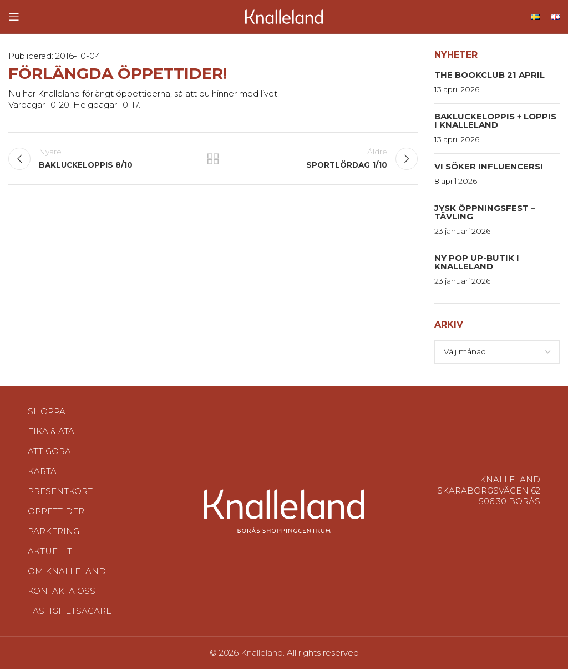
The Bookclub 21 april (489, 74)
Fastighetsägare (69, 611)
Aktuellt (50, 551)
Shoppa (46, 411)
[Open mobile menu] (14, 17)
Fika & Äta (51, 431)
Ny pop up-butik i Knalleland (476, 262)
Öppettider (56, 511)
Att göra (49, 451)
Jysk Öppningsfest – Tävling (484, 212)
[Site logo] (284, 16)
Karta (42, 471)
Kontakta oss (61, 591)
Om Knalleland (67, 571)
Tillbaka (213, 159)
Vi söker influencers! (488, 166)
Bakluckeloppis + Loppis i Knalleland (495, 120)
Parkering (53, 531)
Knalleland (262, 652)
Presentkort (60, 491)
